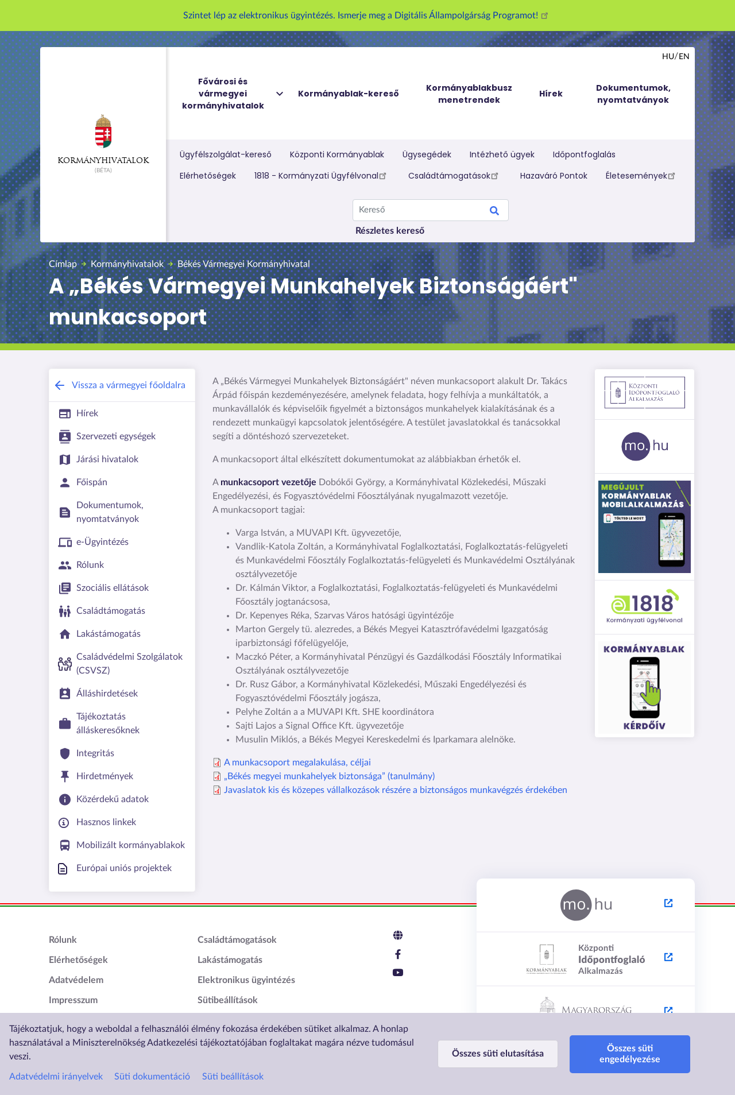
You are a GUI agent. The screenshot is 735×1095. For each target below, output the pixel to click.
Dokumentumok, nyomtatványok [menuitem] (633, 94)
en (684, 57)
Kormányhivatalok (103, 139)
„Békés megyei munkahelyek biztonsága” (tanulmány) (329, 776)
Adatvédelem (76, 980)
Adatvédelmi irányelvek (56, 1076)
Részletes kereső (389, 230)
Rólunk (63, 940)
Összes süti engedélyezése (629, 1054)
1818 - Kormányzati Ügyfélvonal (322, 175)
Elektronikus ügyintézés (246, 980)
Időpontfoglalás (584, 154)
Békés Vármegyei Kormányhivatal (243, 264)
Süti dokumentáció (152, 1076)
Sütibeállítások (228, 1000)
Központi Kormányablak (337, 154)
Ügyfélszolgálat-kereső (226, 154)
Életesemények (642, 175)
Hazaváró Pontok (553, 175)
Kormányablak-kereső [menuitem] (348, 93)
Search (494, 212)
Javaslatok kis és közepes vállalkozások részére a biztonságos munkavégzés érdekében (395, 790)
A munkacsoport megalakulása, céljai (297, 762)
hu (668, 57)
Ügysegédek (427, 154)
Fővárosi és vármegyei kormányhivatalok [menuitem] (233, 94)
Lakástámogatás (230, 960)
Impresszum (73, 1000)
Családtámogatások (455, 175)
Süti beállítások (233, 1076)
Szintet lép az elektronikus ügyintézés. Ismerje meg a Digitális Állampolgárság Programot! (367, 15)
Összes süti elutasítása (498, 1053)
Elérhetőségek (208, 175)
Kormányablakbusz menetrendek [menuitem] (469, 94)
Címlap (63, 264)
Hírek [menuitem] (551, 93)
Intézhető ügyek (502, 154)
